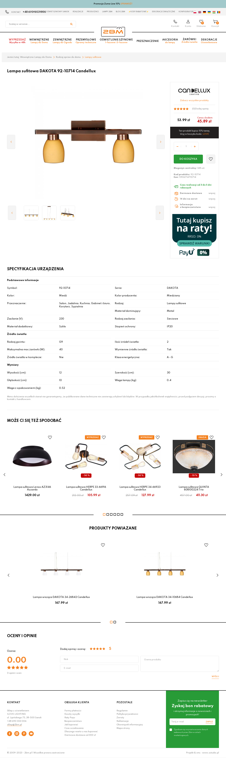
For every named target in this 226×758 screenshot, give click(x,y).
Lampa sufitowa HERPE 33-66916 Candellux (86, 488)
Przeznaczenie (147, 41)
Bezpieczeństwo (73, 721)
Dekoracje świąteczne (163, 12)
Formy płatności (72, 711)
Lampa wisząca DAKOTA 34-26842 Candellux (61, 597)
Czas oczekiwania (74, 728)
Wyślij (215, 676)
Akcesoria (170, 41)
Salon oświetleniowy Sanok (54, 12)
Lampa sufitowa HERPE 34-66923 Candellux (140, 488)
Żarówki (189, 41)
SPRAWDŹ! (126, 4)
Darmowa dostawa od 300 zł (80, 735)
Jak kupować (71, 725)
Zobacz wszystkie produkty (194, 100)
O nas (33, 12)
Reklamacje (123, 721)
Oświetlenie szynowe (116, 41)
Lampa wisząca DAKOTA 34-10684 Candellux (164, 597)
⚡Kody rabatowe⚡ (138, 12)
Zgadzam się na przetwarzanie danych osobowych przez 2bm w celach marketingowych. (191, 732)
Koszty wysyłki (72, 714)
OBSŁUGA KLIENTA (76, 702)
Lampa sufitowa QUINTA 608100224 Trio (194, 488)
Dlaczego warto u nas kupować (81, 732)
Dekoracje (209, 41)
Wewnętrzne (39, 41)
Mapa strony (123, 728)
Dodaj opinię (202, 109)
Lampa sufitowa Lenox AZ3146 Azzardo (32, 488)
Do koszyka (188, 159)
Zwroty (120, 718)
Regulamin (122, 711)
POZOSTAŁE (124, 702)
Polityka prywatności (127, 714)
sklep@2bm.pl (14, 725)
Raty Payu (69, 718)
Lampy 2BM (107, 12)
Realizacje (78, 12)
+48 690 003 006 (16, 721)
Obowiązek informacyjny (130, 725)
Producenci (93, 12)
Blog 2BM (120, 12)
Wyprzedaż (17, 41)
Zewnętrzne (62, 41)
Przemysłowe (86, 41)
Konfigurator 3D (187, 12)
